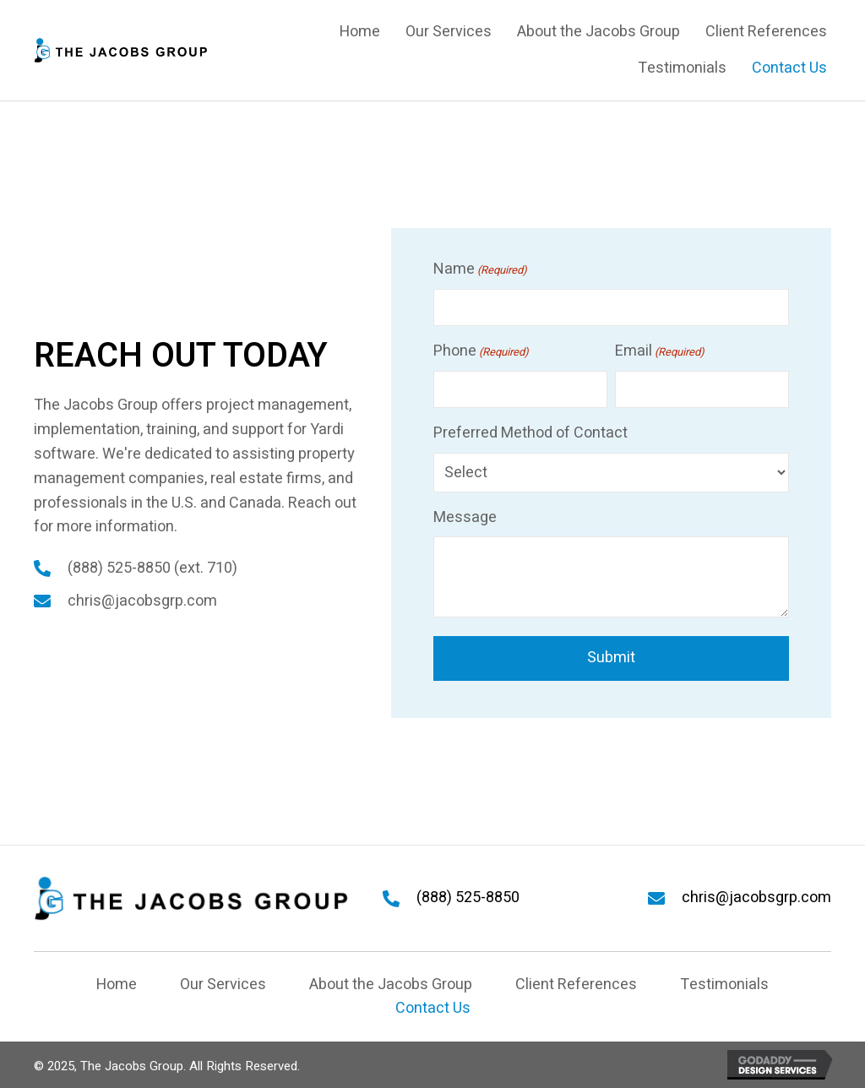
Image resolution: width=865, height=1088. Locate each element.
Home (116, 984)
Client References (576, 984)
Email (660, 351)
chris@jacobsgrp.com (142, 601)
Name (480, 269)
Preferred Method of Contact (530, 432)
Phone (481, 351)
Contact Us (433, 1008)
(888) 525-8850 (468, 897)
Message (465, 516)
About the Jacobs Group (390, 984)
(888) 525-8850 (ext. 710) (152, 568)
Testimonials (724, 984)
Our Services (223, 984)
